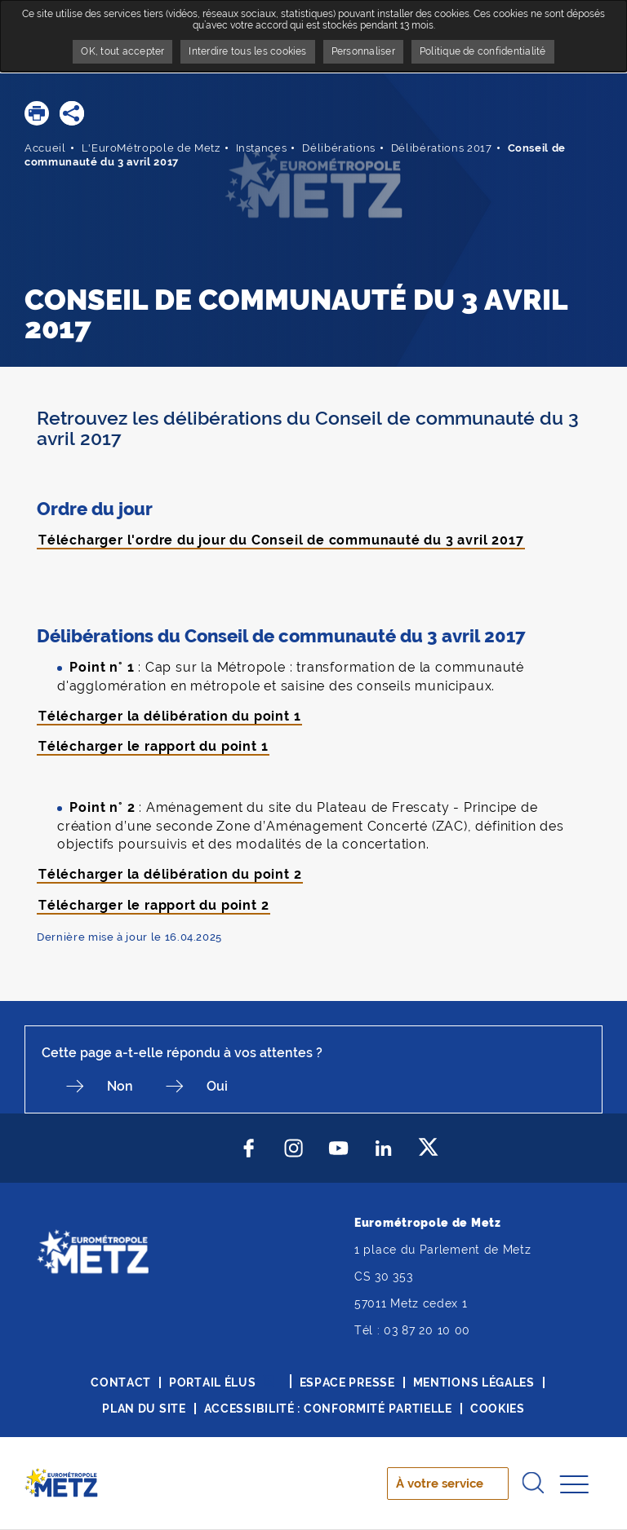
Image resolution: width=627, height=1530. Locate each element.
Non (120, 1086)
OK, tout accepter (122, 51)
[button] (36, 113)
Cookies (497, 1408)
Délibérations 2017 (441, 148)
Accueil (45, 148)
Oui (217, 1086)
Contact (121, 1382)
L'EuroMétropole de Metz (151, 148)
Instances (261, 148)
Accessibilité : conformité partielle (328, 1408)
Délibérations (338, 148)
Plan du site (143, 1408)
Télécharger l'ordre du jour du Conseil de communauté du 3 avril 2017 (280, 540)
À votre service (439, 1483)
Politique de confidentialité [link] (483, 51)
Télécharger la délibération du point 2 (169, 874)
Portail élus (212, 1382)
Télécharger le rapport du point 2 (153, 905)
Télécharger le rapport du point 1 (153, 746)
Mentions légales (474, 1382)
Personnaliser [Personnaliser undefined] (363, 51)
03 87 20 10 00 (427, 1330)
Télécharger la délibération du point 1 (169, 716)
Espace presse (347, 1382)
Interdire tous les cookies (247, 51)
